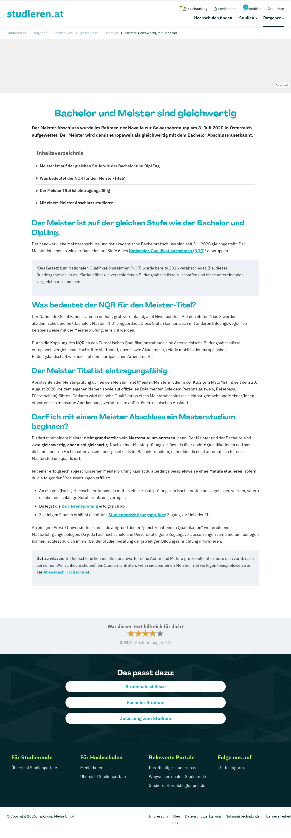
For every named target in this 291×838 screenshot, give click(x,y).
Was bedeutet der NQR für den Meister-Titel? (82, 178)
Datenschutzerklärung (203, 816)
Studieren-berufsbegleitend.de (177, 785)
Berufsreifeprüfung (80, 506)
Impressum (158, 816)
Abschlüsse (89, 33)
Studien (246, 17)
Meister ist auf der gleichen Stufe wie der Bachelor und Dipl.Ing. (100, 166)
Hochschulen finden (213, 17)
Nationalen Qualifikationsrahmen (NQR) (166, 250)
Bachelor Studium (146, 702)
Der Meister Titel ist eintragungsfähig (75, 190)
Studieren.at (16, 33)
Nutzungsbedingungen (244, 816)
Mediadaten (91, 767)
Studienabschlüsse (145, 686)
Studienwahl (63, 33)
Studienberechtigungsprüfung (137, 514)
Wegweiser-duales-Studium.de (177, 776)
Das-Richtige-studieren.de (173, 767)
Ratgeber (272, 17)
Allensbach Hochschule (65, 572)
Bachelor (111, 33)
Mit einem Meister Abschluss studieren (77, 202)
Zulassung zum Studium (145, 718)
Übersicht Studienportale (34, 767)
